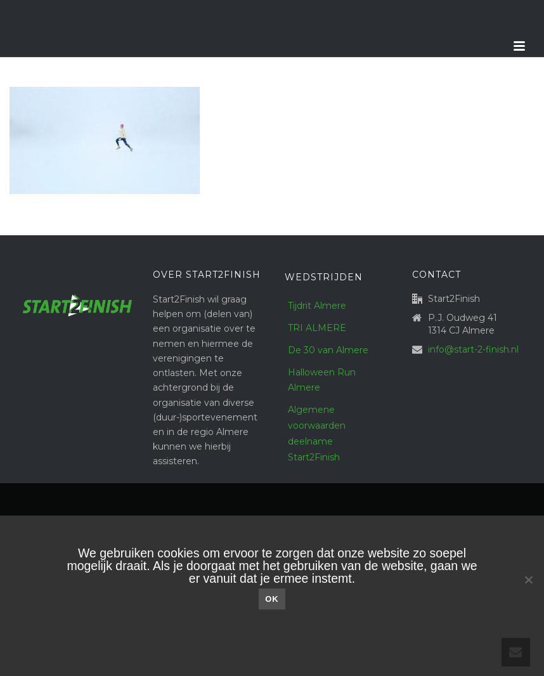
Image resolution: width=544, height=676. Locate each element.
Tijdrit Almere (317, 305)
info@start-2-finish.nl (473, 349)
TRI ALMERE (317, 328)
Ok (272, 599)
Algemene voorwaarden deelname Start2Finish (317, 433)
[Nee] (528, 579)
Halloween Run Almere (322, 380)
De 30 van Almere (328, 350)
